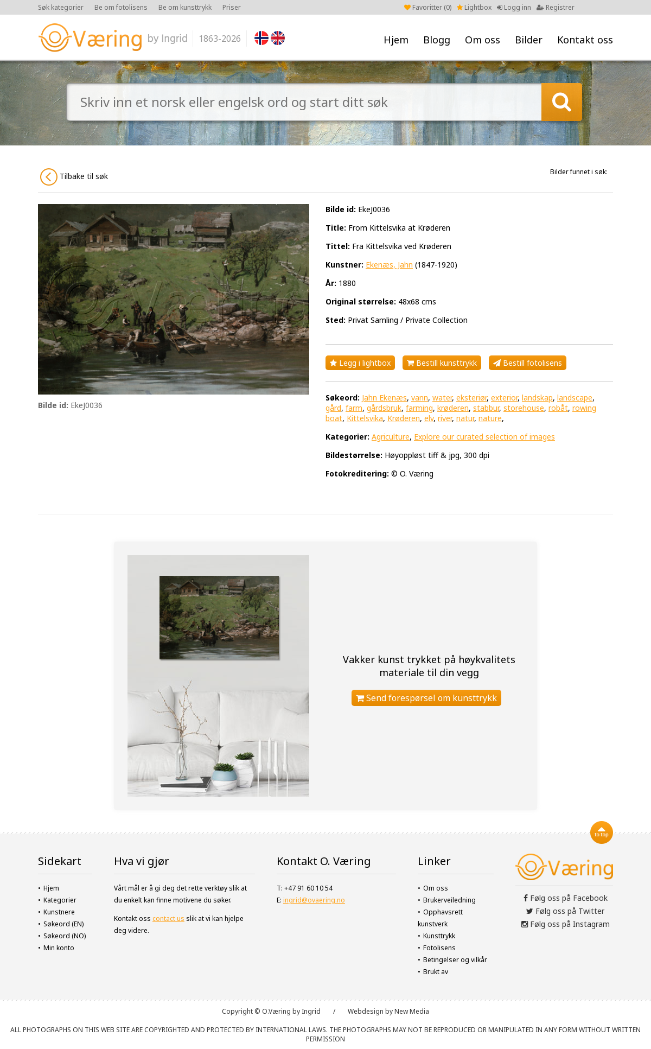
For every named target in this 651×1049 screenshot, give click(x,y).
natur (465, 418)
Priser (231, 7)
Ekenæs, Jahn (389, 264)
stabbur (486, 408)
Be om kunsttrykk (185, 7)
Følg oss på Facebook (566, 898)
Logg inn (514, 7)
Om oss (482, 39)
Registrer (556, 7)
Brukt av (435, 971)
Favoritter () (427, 7)
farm (354, 408)
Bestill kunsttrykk (442, 363)
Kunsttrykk (439, 935)
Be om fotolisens (121, 7)
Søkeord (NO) (64, 935)
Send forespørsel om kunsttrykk (426, 698)
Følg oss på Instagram (565, 924)
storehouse (523, 408)
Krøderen (403, 418)
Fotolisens (439, 947)
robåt (558, 408)
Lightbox (474, 7)
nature (490, 418)
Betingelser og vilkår (455, 959)
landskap (537, 397)
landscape (574, 397)
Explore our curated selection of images (484, 436)
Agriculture (391, 436)
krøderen (453, 408)
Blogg (436, 39)
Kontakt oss (585, 39)
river (445, 418)
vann (419, 397)
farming (419, 408)
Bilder (528, 39)
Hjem (396, 39)
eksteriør (471, 397)
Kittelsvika (365, 418)
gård (333, 408)
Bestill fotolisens (527, 363)
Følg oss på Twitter (565, 911)
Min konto (58, 947)
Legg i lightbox (360, 363)
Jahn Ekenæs (384, 397)
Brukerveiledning (449, 900)
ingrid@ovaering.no (314, 900)
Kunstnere (59, 912)
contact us (168, 918)
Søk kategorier (61, 7)
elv (428, 418)
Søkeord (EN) (63, 924)
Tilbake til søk (74, 177)
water (442, 397)
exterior (504, 397)
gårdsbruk (384, 408)
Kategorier (59, 900)
